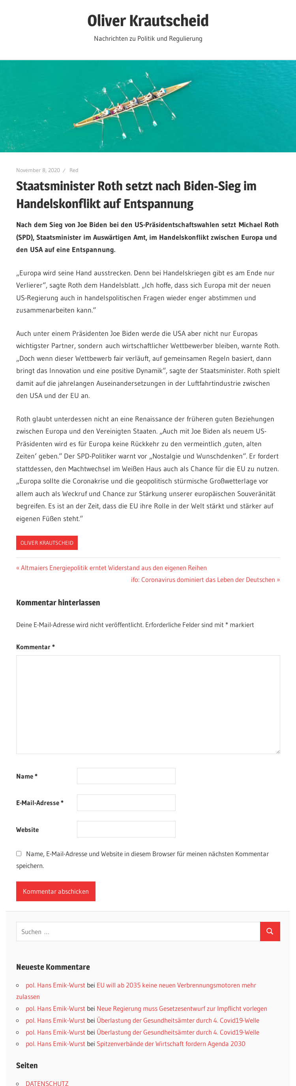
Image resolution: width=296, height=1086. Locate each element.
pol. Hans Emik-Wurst (55, 985)
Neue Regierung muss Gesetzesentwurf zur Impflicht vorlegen (182, 1008)
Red (74, 170)
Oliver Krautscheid (148, 20)
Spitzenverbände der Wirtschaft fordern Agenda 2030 (171, 1043)
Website (27, 829)
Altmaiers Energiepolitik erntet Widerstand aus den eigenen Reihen (114, 567)
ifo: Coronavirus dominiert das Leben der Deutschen (203, 579)
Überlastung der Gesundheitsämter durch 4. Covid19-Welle (178, 1020)
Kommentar (35, 647)
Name (26, 776)
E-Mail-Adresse (40, 802)
